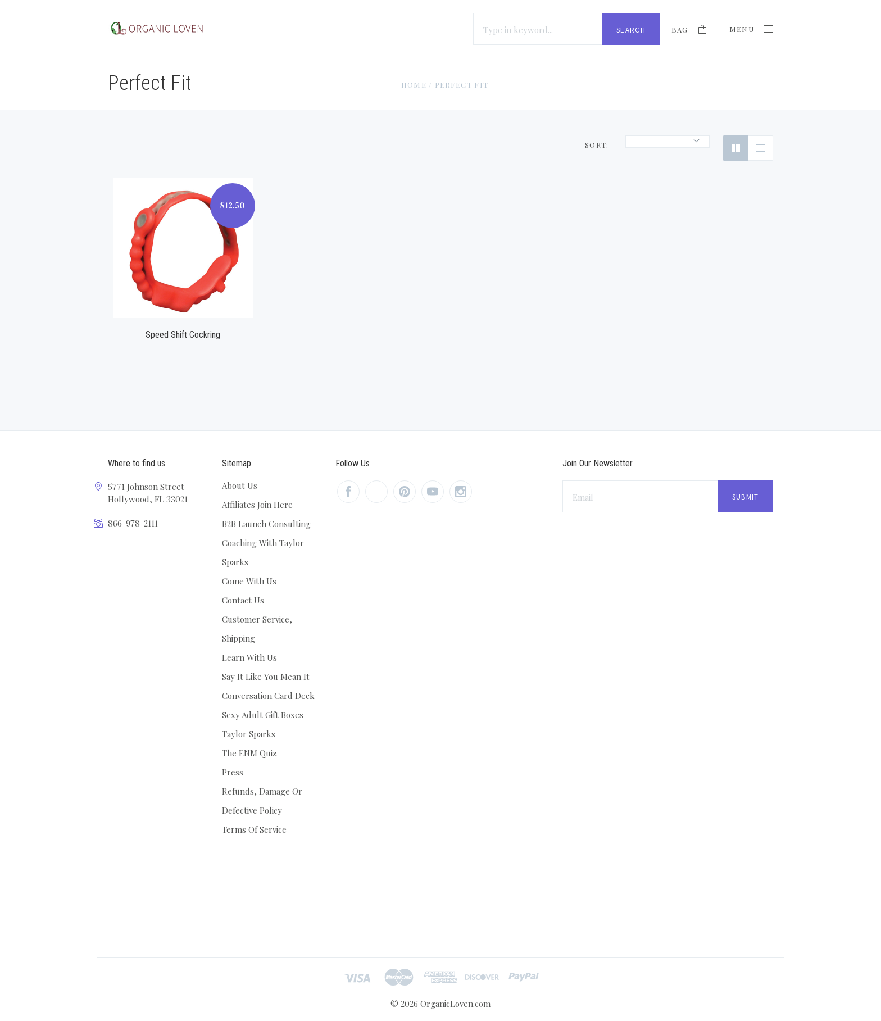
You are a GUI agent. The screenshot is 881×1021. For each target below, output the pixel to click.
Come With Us (249, 581)
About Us (239, 485)
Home (413, 84)
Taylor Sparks (248, 733)
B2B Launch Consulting (266, 523)
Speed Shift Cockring (183, 334)
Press (232, 772)
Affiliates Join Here (257, 504)
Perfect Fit (461, 84)
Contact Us (243, 600)
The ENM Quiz (249, 753)
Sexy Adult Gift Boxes (262, 714)
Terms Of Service (254, 829)
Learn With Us (249, 657)
